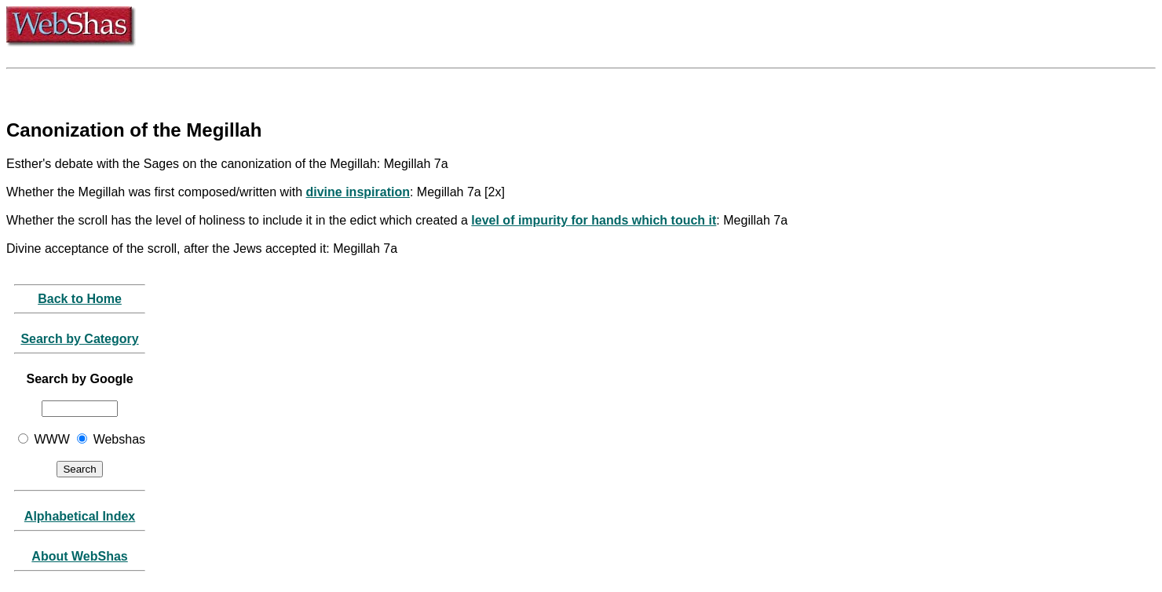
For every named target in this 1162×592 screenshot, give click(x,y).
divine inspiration (357, 192)
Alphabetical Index (79, 516)
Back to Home (80, 298)
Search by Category (79, 338)
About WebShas (79, 556)
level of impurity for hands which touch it (593, 220)
